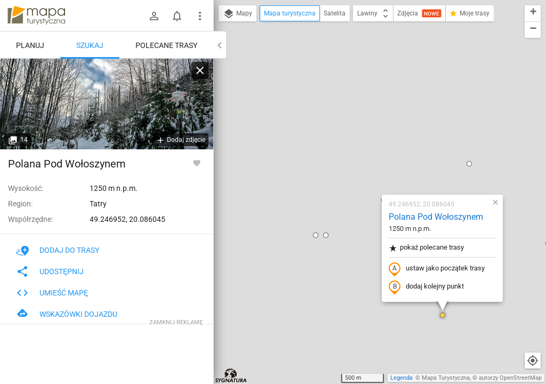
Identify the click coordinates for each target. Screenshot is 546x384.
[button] (252, 112)
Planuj (30, 45)
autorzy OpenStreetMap (510, 377)
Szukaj (89, 45)
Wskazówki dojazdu (66, 314)
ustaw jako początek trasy (374, 146)
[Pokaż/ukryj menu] (199, 16)
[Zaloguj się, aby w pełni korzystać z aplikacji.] (196, 162)
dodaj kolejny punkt (363, 164)
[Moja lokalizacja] (533, 361)
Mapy (237, 14)
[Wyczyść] (199, 70)
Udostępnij (50, 271)
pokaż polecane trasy (363, 124)
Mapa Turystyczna (446, 377)
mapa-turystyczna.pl (36, 15)
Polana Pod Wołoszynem (373, 94)
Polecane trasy (166, 45)
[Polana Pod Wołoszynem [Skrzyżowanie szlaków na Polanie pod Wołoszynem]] (106, 104)
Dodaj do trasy (57, 250)
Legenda (401, 377)
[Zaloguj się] (154, 16)
